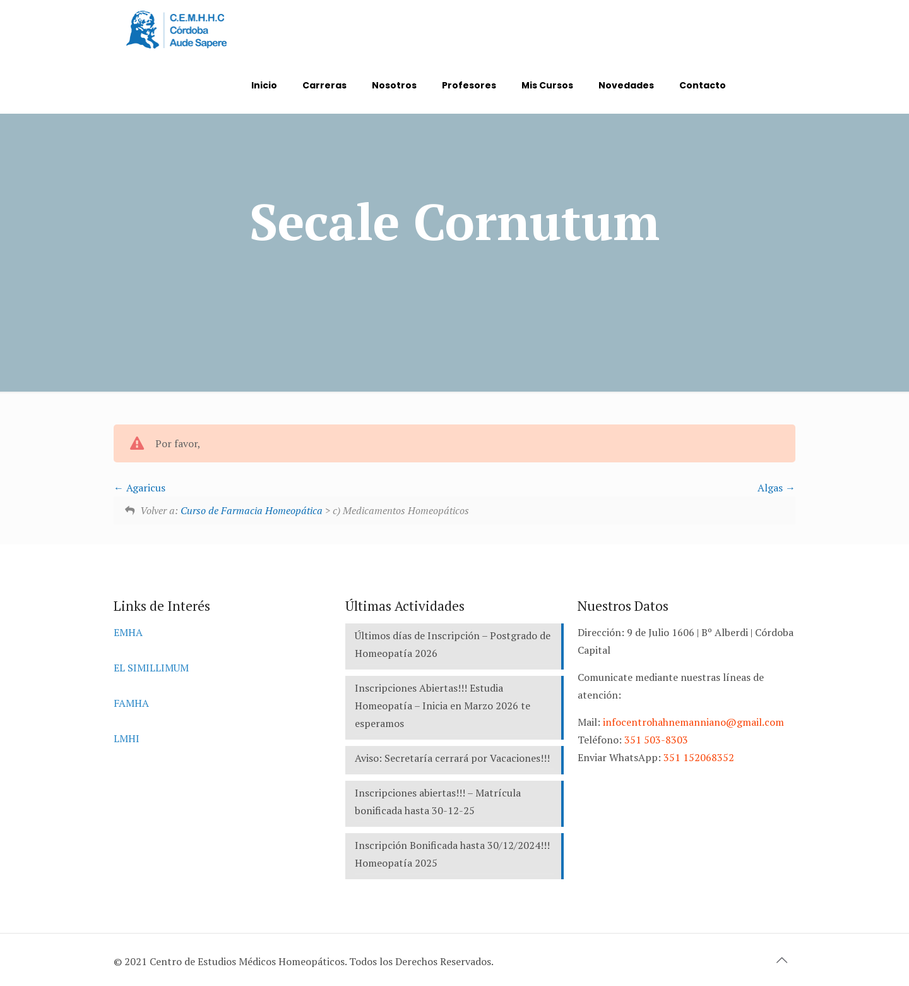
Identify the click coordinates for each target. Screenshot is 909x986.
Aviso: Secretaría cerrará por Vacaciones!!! (452, 758)
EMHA (128, 632)
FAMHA (131, 703)
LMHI (127, 738)
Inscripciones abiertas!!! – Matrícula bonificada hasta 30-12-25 (438, 801)
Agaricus (139, 488)
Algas (776, 488)
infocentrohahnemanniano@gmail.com (693, 722)
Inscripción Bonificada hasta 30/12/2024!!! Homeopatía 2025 (452, 854)
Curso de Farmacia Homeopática (252, 510)
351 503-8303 (656, 740)
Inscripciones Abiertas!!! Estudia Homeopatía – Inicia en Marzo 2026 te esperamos (442, 705)
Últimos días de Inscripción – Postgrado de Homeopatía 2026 (452, 644)
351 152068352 (698, 757)
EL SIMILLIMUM (151, 668)
